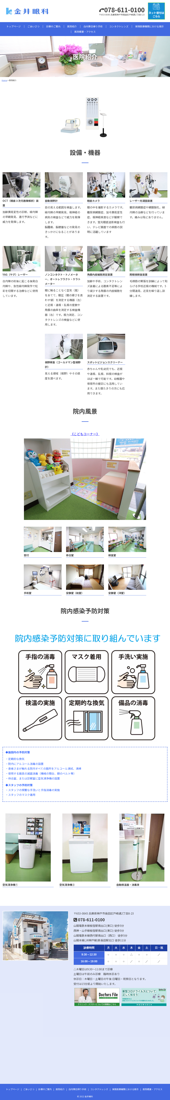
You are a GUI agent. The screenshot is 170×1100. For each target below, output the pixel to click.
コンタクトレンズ (118, 26)
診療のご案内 (53, 26)
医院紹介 (72, 26)
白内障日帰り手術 (93, 26)
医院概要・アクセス (85, 31)
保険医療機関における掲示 (149, 26)
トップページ (13, 26)
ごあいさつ (33, 26)
